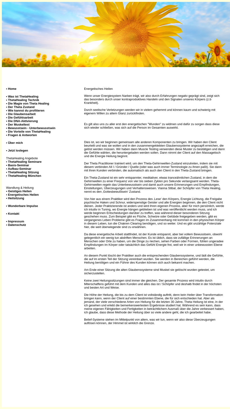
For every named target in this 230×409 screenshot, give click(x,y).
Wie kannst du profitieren (25, 110)
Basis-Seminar (18, 165)
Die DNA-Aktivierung (23, 121)
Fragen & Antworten (22, 135)
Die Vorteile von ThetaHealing (29, 131)
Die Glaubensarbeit (21, 114)
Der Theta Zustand (20, 107)
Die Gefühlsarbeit (20, 117)
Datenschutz (17, 225)
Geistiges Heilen (20, 191)
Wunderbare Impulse (23, 206)
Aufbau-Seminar (19, 168)
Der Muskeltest (18, 124)
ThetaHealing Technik (23, 100)
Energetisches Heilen (23, 194)
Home (12, 88)
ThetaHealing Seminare (25, 161)
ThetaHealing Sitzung (23, 172)
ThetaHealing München (24, 175)
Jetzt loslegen (18, 150)
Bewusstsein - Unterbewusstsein (31, 128)
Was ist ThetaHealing (23, 96)
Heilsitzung (16, 198)
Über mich (15, 143)
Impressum (16, 221)
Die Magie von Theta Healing (27, 103)
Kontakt (13, 213)
